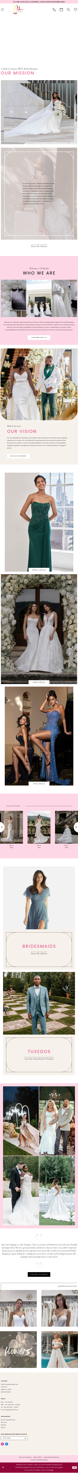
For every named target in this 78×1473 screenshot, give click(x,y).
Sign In (3, 1427)
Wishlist (3, 1425)
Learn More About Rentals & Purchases (39, 1059)
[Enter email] (14, 1438)
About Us (4, 1422)
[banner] (16, 9)
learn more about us (39, 337)
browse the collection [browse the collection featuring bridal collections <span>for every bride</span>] (39, 45)
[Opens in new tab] (18, 1308)
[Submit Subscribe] (26, 1438)
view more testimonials (39, 1274)
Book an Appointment (8, 1420)
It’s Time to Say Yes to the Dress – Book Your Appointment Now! (39, 1)
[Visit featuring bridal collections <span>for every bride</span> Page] (39, 38)
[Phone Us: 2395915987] (54, 9)
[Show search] (68, 9)
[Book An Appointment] (61, 9)
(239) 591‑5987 (6, 1392)
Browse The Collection (39, 247)
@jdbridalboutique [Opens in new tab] (67, 1286)
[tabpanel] (39, 38)
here (51, 1470)
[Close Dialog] (3, 1468)
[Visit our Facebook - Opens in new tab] (6, 1444)
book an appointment (18, 456)
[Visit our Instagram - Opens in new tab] (2, 1444)
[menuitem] (54, 9)
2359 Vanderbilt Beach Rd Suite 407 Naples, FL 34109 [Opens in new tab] (9, 1387)
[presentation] (38, 830)
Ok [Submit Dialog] (74, 1468)
